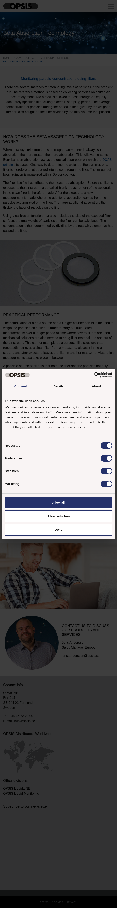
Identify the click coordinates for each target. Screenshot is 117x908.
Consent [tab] (20, 386)
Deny (58, 529)
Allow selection (58, 516)
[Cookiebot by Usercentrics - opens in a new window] (94, 375)
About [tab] (96, 386)
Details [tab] (58, 386)
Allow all (58, 502)
